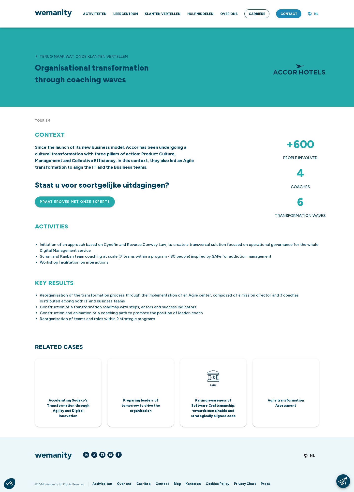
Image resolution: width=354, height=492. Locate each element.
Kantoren (193, 484)
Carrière (143, 484)
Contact (162, 484)
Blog (177, 484)
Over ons (124, 484)
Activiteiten (102, 484)
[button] (9, 484)
